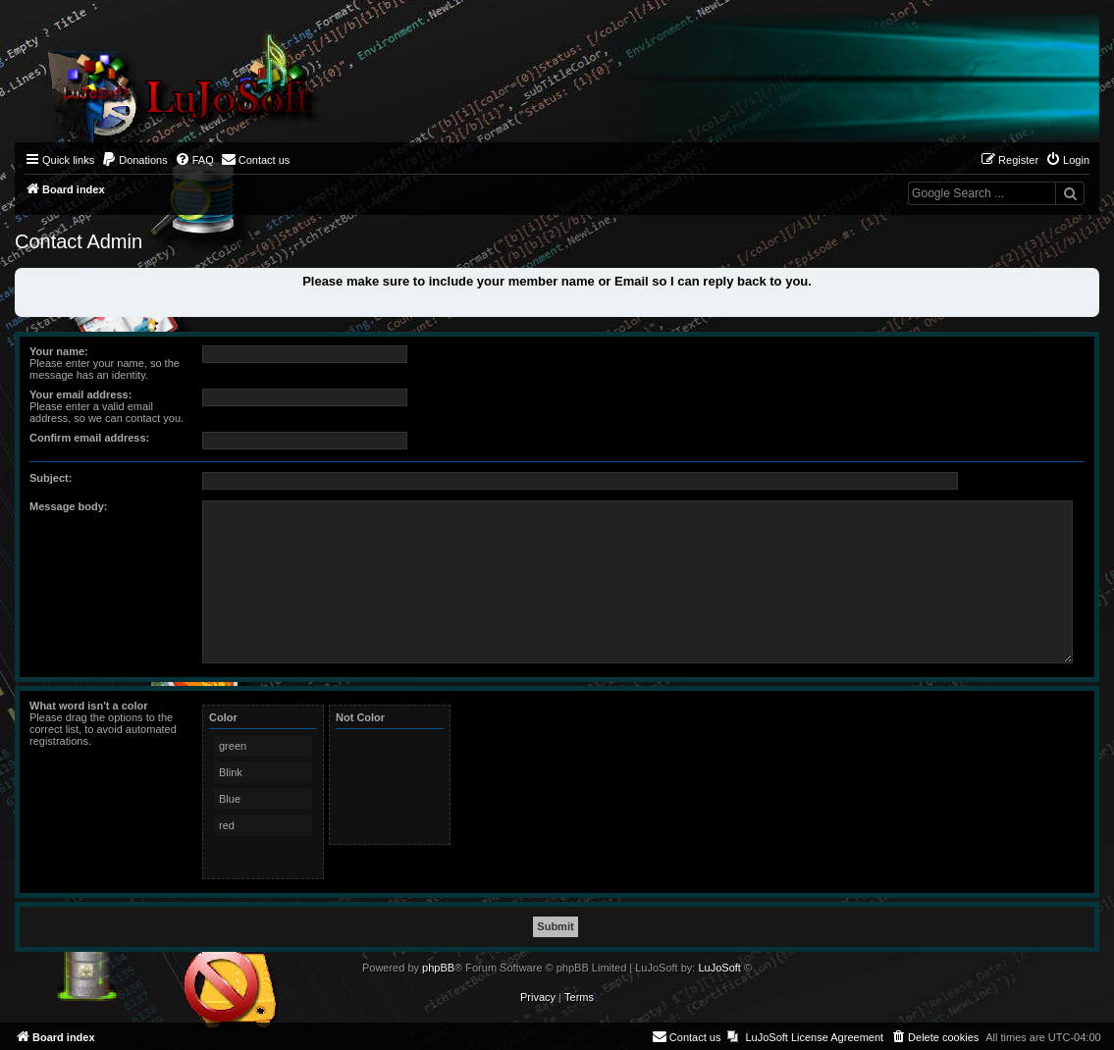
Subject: (50, 478)
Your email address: (80, 394)
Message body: (68, 506)
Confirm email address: (89, 438)
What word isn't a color (88, 705)
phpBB (438, 967)
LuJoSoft (719, 967)
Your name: (58, 351)
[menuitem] (134, 160)
